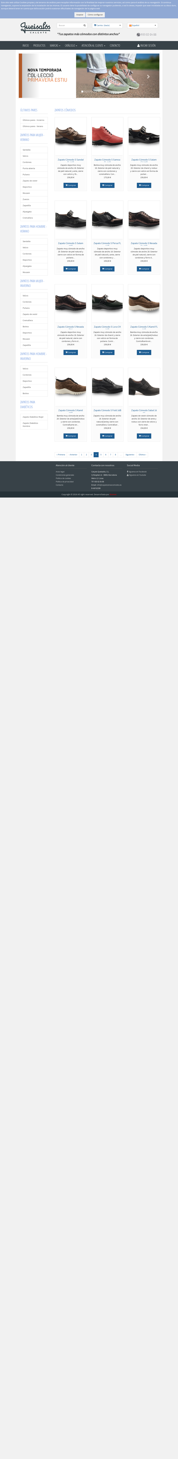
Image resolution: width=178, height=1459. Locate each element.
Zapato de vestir (30, 180)
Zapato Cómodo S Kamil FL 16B (144, 328)
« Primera (61, 454)
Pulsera (26, 174)
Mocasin (26, 193)
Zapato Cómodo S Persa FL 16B (107, 244)
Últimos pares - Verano (33, 126)
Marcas (55, 45)
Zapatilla (27, 205)
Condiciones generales (65, 475)
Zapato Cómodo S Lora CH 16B (107, 328)
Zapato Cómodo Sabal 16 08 (144, 412)
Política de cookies (63, 478)
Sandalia (26, 150)
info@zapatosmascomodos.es (109, 485)
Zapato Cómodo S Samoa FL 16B (107, 161)
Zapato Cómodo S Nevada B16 (70, 328)
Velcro (25, 156)
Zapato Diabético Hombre (30, 425)
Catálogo (71, 45)
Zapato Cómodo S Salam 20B (70, 244)
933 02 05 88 (148, 35)
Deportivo (27, 187)
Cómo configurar (95, 14)
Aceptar (79, 14)
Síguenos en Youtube (137, 475)
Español (134, 25)
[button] (29, 76)
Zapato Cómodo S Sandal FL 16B (71, 161)
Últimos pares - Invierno (33, 120)
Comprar (70, 185)
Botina (26, 326)
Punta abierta (29, 168)
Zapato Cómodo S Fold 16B (107, 410)
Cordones (27, 162)
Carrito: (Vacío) (102, 25)
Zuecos (26, 199)
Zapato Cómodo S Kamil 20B (70, 412)
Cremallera (28, 218)
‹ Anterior (73, 454)
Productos (39, 45)
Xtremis (113, 494)
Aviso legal (60, 472)
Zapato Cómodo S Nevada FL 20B (144, 244)
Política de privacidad (64, 482)
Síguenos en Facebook (137, 472)
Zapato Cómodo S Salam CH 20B (144, 161)
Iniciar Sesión (146, 45)
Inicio (26, 45)
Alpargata (27, 211)
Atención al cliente (93, 45)
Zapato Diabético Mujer (33, 417)
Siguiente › (130, 454)
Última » (142, 454)
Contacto (115, 45)
